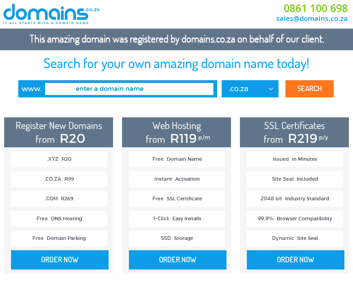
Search (309, 88)
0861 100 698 (316, 8)
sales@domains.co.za (312, 18)
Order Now (60, 259)
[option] (58, 199)
